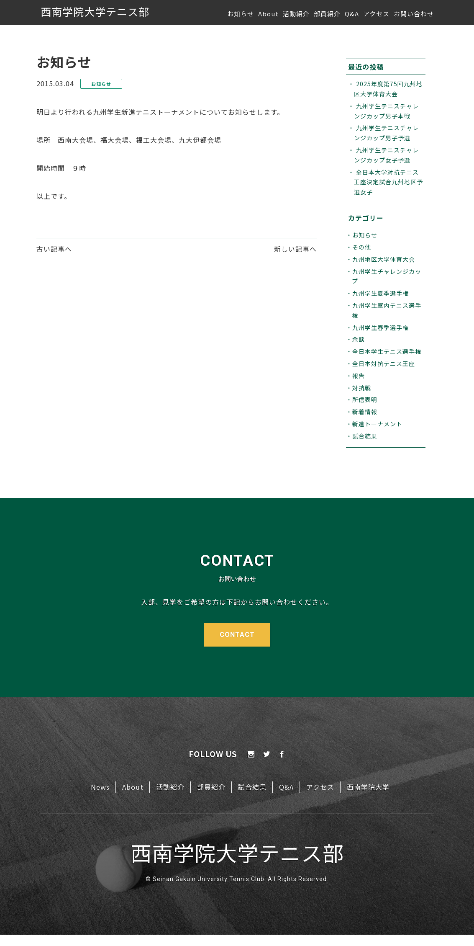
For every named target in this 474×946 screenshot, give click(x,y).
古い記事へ (54, 249)
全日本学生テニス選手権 (386, 351)
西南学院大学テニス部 (95, 11)
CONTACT (237, 635)
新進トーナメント (377, 424)
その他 (361, 247)
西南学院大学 (368, 787)
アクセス (376, 13)
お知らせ (240, 13)
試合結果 (364, 436)
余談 (358, 339)
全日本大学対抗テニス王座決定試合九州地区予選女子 (388, 182)
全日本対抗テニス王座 (383, 363)
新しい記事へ (295, 249)
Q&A (352, 13)
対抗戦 (361, 388)
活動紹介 (296, 13)
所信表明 (364, 399)
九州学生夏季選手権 (380, 293)
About (268, 13)
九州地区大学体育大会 (383, 259)
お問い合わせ (414, 13)
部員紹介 (327, 13)
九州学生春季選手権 (380, 327)
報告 (358, 375)
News (100, 787)
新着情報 (364, 411)
